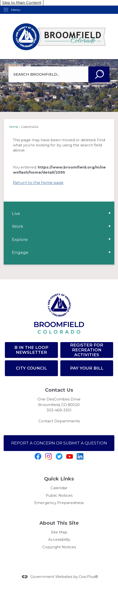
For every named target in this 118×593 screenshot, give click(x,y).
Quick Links (59, 479)
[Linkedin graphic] (80, 456)
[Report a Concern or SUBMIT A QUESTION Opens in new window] (59, 443)
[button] (98, 74)
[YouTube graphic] (69, 456)
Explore (20, 239)
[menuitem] (59, 213)
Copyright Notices (59, 547)
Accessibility (59, 539)
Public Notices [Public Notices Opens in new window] (59, 495)
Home (13, 127)
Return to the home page (38, 182)
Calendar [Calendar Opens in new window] (59, 488)
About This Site (59, 523)
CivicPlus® (88, 576)
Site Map (59, 532)
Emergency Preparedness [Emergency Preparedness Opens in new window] (59, 502)
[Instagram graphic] (48, 456)
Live (16, 213)
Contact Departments (59, 421)
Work (17, 226)
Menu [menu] (15, 10)
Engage (20, 252)
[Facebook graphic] (38, 456)
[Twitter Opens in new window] (59, 456)
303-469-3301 (59, 410)
